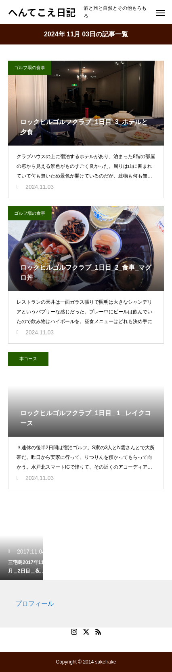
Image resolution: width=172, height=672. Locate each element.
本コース (28, 358)
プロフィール (34, 603)
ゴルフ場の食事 (29, 67)
